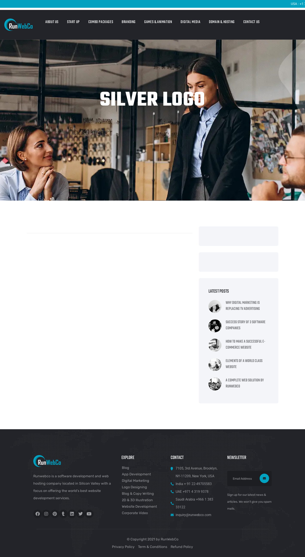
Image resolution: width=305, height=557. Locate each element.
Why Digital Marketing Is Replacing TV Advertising (243, 306)
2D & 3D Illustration (137, 500)
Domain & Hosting (222, 22)
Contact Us (251, 22)
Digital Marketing (135, 481)
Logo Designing (134, 487)
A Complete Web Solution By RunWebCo (245, 384)
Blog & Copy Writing (138, 493)
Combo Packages (100, 22)
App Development (136, 474)
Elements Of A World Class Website (244, 364)
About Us (51, 22)
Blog (125, 468)
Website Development (139, 506)
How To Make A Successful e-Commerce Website (245, 345)
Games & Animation (158, 22)
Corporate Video (135, 513)
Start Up (73, 22)
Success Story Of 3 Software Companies (245, 325)
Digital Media (190, 22)
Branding (129, 22)
